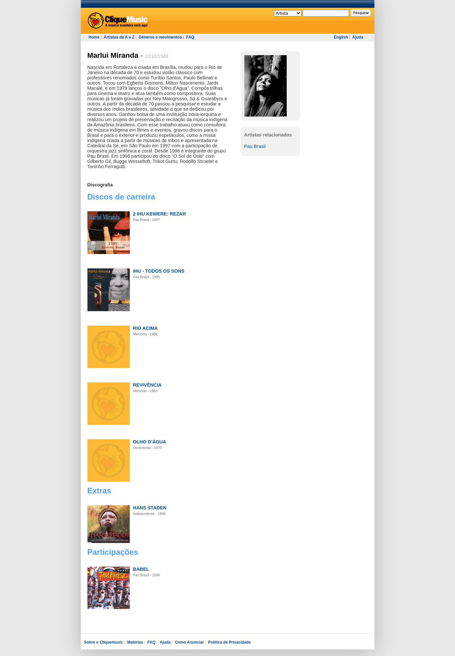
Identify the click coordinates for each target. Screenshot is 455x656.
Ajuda (357, 37)
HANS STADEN (150, 507)
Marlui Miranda (113, 55)
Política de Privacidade (229, 642)
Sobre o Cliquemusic (103, 642)
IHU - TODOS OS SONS (159, 271)
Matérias (135, 642)
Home (94, 37)
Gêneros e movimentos (160, 37)
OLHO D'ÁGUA (149, 441)
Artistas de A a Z (119, 37)
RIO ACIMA (145, 328)
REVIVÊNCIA (147, 385)
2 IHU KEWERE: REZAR (159, 213)
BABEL (141, 569)
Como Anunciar (189, 642)
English (341, 37)
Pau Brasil (255, 146)
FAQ (190, 37)
